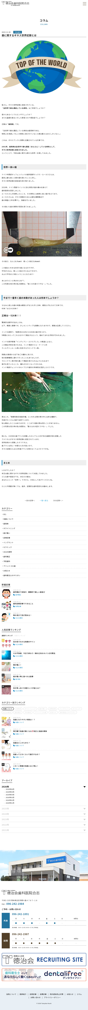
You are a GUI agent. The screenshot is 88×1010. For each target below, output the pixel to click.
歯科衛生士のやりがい (11, 575)
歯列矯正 (6, 556)
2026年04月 (10, 795)
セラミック (7, 547)
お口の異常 (7, 552)
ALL (4, 514)
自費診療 (43, 994)
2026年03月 (10, 797)
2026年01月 (10, 803)
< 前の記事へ (30, 500)
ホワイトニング (9, 528)
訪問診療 (6, 538)
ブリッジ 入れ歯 (9, 566)
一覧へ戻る (44, 500)
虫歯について (8, 519)
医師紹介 (23, 994)
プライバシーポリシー (52, 997)
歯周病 (5, 523)
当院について (11, 994)
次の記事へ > (58, 500)
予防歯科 (6, 561)
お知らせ (6, 571)
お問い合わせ (35, 997)
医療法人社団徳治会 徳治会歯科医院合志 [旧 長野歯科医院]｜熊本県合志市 (15, 3)
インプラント (8, 542)
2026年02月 (10, 800)
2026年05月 (10, 792)
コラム (79, 994)
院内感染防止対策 (56, 994)
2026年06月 (10, 789)
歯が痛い (6, 533)
